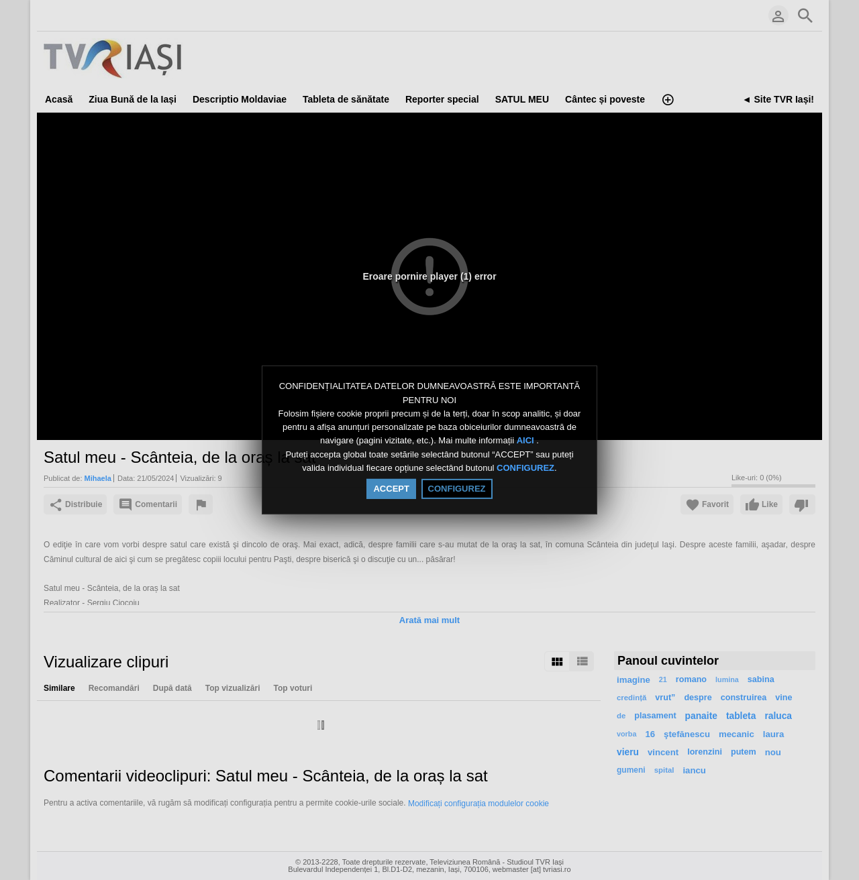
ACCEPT (391, 489)
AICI (527, 441)
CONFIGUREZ (525, 468)
